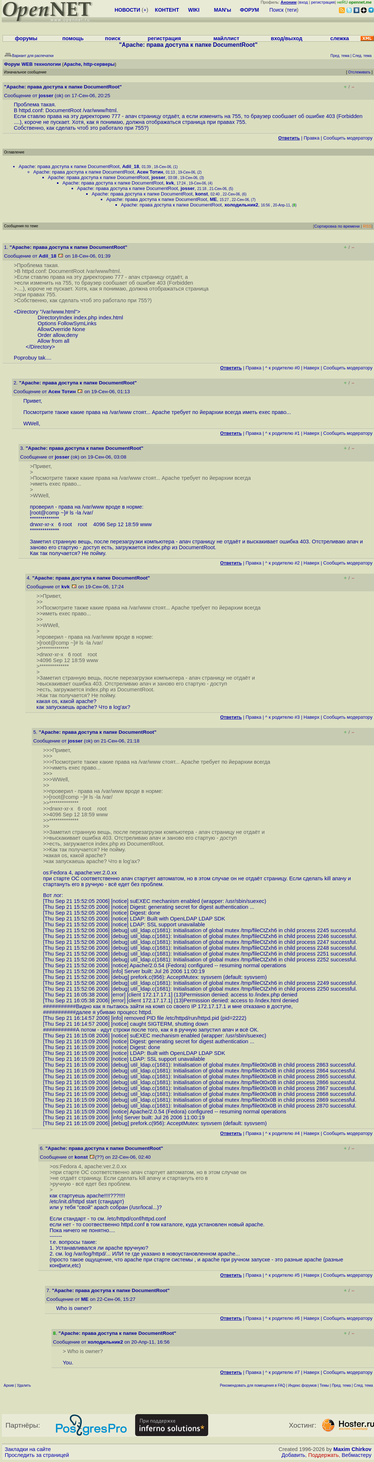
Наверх (312, 368)
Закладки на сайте (28, 1449)
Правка (311, 138)
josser (46, 95)
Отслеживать (359, 72)
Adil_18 (130, 166)
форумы (26, 38)
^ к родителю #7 (282, 1372)
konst (201, 194)
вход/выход (286, 38)
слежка (339, 38)
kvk (170, 183)
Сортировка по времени (337, 226)
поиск (112, 38)
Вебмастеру (356, 1455)
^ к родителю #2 (282, 563)
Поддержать (323, 1455)
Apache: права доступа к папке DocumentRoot (69, 166)
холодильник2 (241, 205)
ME (213, 199)
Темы (324, 1385)
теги (292, 10)
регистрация (323, 2)
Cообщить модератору (348, 138)
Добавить (293, 1455)
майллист (226, 38)
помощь (73, 38)
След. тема (363, 1385)
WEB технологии (41, 64)
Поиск (277, 10)
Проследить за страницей (37, 1455)
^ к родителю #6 (282, 1318)
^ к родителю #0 (282, 368)
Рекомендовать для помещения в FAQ (252, 1385)
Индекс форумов (302, 1385)
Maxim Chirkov (352, 1449)
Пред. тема (341, 1385)
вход (303, 2)
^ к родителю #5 (282, 1275)
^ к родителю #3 (282, 717)
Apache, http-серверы (89, 64)
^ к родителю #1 (282, 433)
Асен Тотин (150, 172)
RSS (367, 226)
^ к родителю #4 (282, 1133)
